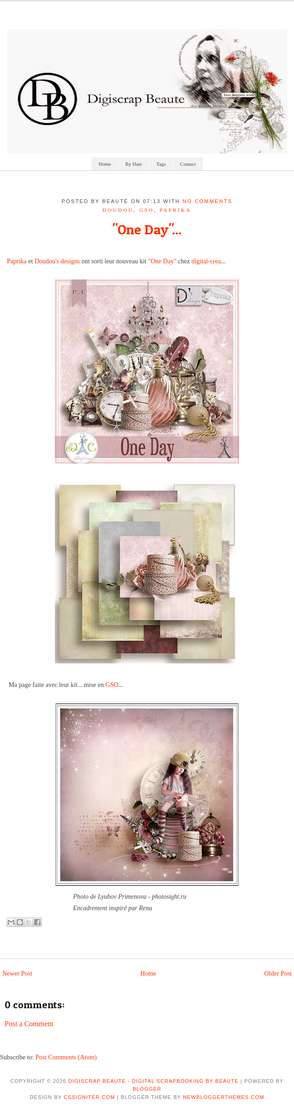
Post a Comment (29, 1024)
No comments (207, 201)
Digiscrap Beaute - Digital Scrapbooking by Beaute (153, 1081)
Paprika (17, 261)
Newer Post (17, 973)
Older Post (278, 973)
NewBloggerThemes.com (223, 1097)
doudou (118, 210)
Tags (161, 164)
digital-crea (206, 261)
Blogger (147, 1089)
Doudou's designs (57, 261)
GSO (146, 210)
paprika (175, 210)
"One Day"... (147, 229)
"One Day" (162, 261)
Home (105, 164)
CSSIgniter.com (89, 1097)
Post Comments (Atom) (66, 1057)
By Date (133, 164)
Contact (188, 164)
